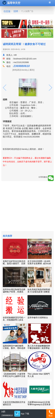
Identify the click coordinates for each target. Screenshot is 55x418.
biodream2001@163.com (24, 59)
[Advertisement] (27, 206)
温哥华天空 (11, 3)
